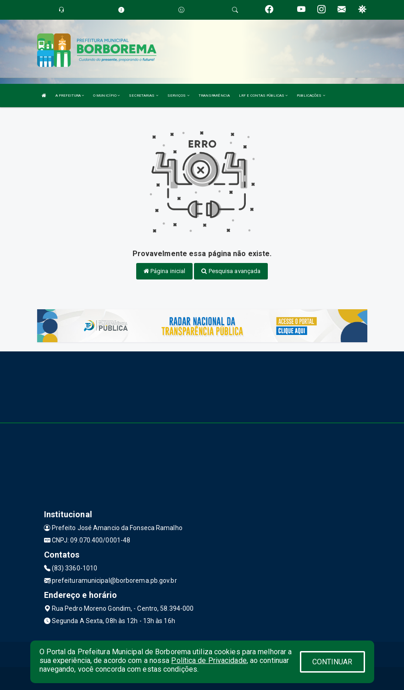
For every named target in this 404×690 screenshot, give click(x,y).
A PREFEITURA (69, 95)
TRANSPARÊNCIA (214, 95)
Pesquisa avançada (230, 271)
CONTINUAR (332, 661)
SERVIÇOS (178, 95)
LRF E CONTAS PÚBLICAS (263, 95)
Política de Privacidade (208, 660)
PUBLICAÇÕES (311, 95)
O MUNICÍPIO (106, 95)
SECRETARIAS (143, 95)
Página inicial (165, 271)
